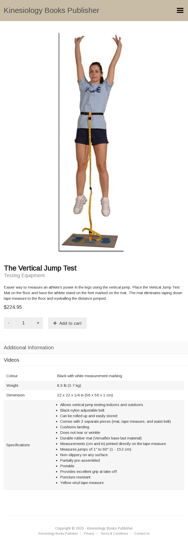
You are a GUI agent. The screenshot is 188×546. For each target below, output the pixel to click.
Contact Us (141, 533)
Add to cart (70, 323)
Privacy (89, 533)
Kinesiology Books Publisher (51, 10)
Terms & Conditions (114, 533)
